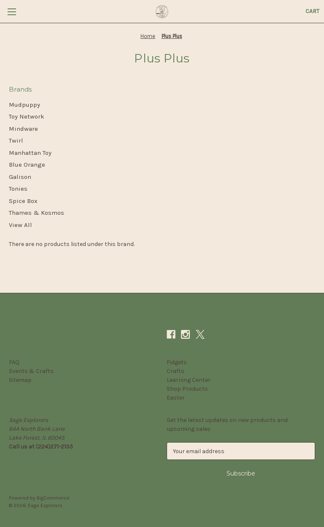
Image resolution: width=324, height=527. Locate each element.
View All (20, 225)
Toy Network (26, 116)
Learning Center (189, 380)
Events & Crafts (31, 371)
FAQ (14, 362)
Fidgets (177, 362)
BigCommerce (53, 498)
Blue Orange (27, 164)
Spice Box (23, 201)
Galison (20, 177)
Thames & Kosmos (36, 212)
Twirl (16, 140)
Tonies (18, 188)
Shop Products (187, 388)
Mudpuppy (24, 104)
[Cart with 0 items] (312, 11)
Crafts (175, 371)
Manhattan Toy (30, 153)
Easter (176, 397)
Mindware (23, 128)
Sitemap (20, 380)
